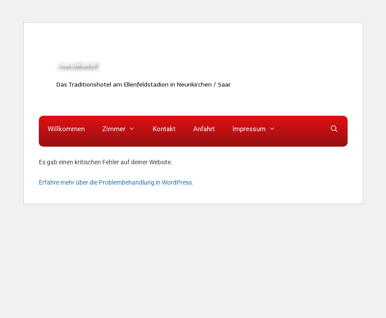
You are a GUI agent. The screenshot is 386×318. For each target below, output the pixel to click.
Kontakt (164, 129)
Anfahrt (204, 129)
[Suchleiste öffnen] (334, 129)
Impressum (258, 129)
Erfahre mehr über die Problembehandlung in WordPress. (116, 182)
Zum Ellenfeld (75, 64)
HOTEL (128, 36)
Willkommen (66, 129)
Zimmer (123, 129)
